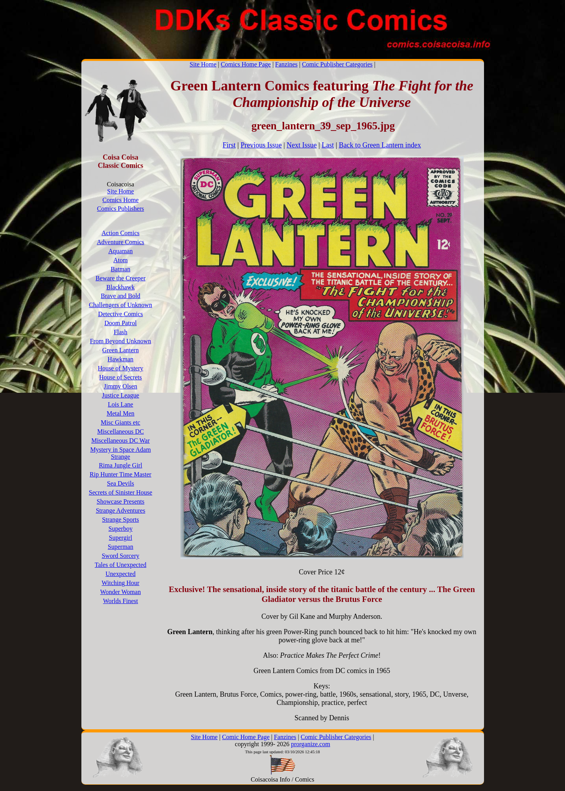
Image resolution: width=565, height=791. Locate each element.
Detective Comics (120, 314)
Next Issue (302, 145)
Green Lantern (120, 350)
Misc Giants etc (120, 422)
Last (328, 145)
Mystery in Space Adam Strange (120, 453)
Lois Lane (120, 404)
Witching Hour (121, 582)
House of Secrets (120, 377)
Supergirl (120, 537)
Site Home (203, 64)
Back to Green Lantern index (380, 145)
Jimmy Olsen (120, 386)
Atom (120, 260)
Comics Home (121, 200)
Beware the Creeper (120, 278)
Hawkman (121, 359)
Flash (120, 332)
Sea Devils (120, 483)
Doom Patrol (120, 323)
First (229, 145)
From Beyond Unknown (120, 341)
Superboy (121, 528)
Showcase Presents (120, 501)
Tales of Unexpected (120, 564)
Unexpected (120, 573)
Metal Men (120, 413)
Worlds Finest (120, 601)
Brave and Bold (120, 295)
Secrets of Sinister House (120, 492)
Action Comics (120, 233)
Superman (120, 546)
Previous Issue (261, 145)
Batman (121, 269)
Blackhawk (121, 287)
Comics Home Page (246, 64)
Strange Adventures (120, 510)
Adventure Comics (120, 242)
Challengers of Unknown (120, 305)
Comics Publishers (120, 208)
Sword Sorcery (121, 555)
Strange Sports (120, 519)
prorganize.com (310, 744)
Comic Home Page (246, 737)
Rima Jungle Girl (120, 465)
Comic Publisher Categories (337, 64)
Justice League (120, 395)
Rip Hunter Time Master (120, 474)
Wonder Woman (120, 592)
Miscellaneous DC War (120, 440)
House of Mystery (121, 368)
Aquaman (120, 251)
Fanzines (286, 64)
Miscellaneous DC (120, 431)
